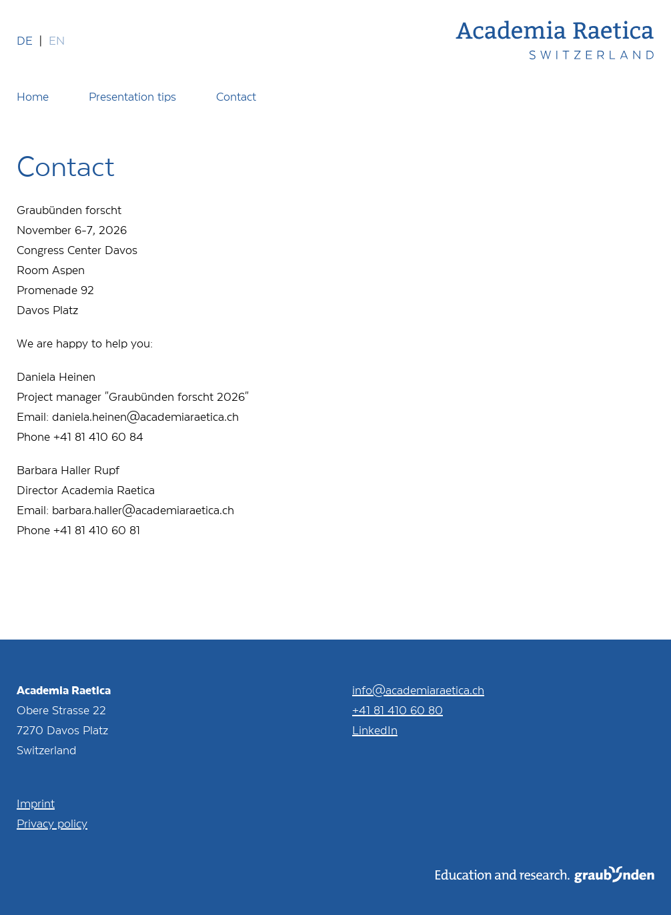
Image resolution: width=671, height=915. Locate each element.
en (57, 40)
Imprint (36, 803)
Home (33, 96)
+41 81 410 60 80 (397, 709)
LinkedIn (375, 729)
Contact (236, 96)
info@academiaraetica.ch (418, 689)
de (25, 40)
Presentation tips (132, 96)
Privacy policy (52, 823)
